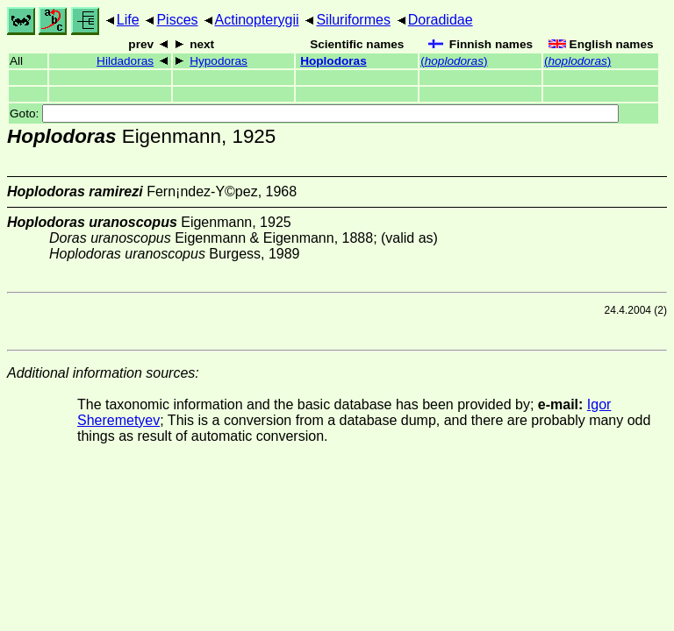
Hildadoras (125, 60)
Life (128, 19)
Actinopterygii (257, 19)
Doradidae (440, 19)
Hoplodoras (333, 60)
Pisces (176, 19)
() (453, 60)
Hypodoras (218, 60)
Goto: (314, 113)
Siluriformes (353, 19)
